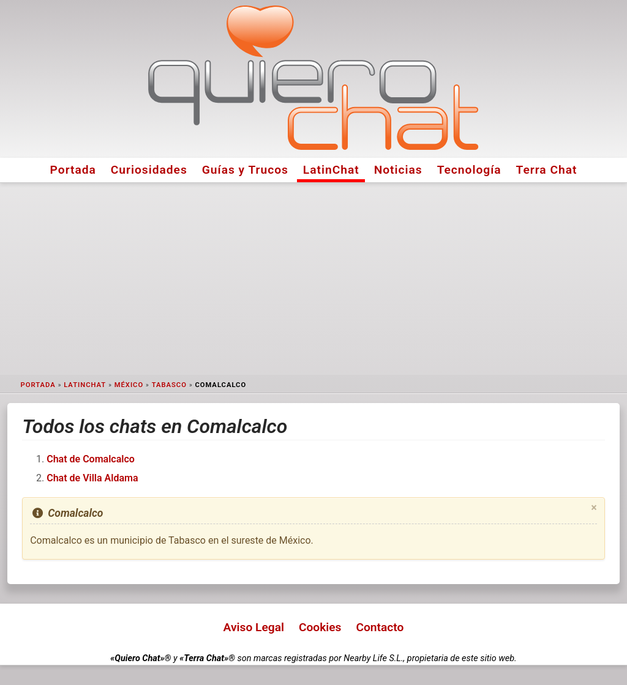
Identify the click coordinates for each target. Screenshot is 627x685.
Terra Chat (546, 170)
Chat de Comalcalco (91, 459)
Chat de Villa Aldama (92, 478)
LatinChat (331, 170)
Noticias (398, 170)
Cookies (320, 627)
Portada (73, 170)
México (129, 385)
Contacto (380, 627)
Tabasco (169, 385)
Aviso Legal (253, 627)
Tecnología (469, 170)
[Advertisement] (313, 279)
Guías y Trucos (245, 170)
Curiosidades (149, 170)
